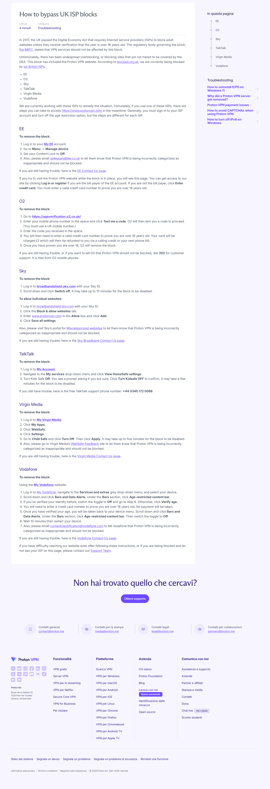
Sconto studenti (192, 717)
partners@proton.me (221, 631)
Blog (142, 683)
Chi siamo (145, 669)
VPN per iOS (104, 696)
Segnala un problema (76, 759)
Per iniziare (60, 710)
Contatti (187, 696)
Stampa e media (192, 690)
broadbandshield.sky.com (56, 286)
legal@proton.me (162, 631)
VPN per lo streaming (67, 683)
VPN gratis (60, 669)
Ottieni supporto (135, 598)
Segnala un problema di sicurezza (115, 759)
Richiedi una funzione (154, 759)
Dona (185, 703)
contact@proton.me (51, 631)
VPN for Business (64, 703)
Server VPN (60, 676)
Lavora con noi (148, 690)
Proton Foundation (151, 676)
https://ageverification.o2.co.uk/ (56, 216)
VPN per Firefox (106, 717)
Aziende (187, 676)
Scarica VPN (104, 669)
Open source (147, 712)
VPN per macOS (106, 683)
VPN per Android (107, 690)
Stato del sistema (22, 759)
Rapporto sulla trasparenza (73, 771)
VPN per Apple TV (108, 738)
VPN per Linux (105, 703)
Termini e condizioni (47, 771)
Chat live (187, 710)
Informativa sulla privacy (23, 771)
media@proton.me (107, 631)
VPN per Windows (108, 676)
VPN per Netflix (63, 690)
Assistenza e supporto (196, 669)
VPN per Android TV (109, 731)
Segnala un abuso (48, 759)
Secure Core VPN (64, 696)
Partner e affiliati (192, 683)
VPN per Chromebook (110, 724)
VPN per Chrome (107, 710)
